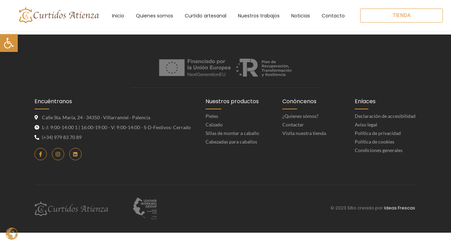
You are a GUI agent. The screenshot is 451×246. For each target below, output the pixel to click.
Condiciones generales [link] (379, 150)
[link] (9, 43)
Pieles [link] (212, 116)
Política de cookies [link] (374, 142)
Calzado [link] (214, 124)
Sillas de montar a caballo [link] (232, 133)
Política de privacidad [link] (378, 133)
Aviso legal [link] (366, 124)
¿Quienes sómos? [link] (300, 116)
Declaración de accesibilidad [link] (385, 116)
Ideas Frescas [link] (399, 208)
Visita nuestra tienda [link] (304, 133)
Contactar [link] (293, 124)
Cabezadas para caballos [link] (231, 142)
